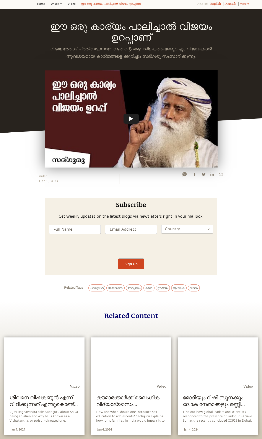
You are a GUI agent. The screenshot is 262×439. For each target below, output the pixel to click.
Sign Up (131, 263)
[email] (221, 175)
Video (72, 3)
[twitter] (203, 175)
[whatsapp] (184, 175)
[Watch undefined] (131, 119)
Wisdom (56, 3)
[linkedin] (212, 175)
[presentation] (131, 245)
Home (41, 3)
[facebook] (194, 175)
